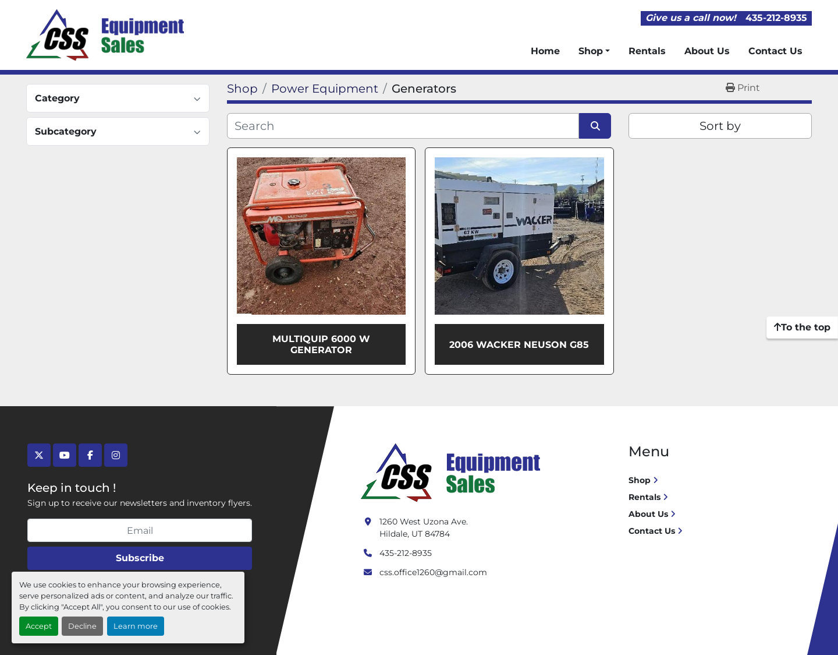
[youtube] (64, 455)
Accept (39, 626)
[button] (594, 51)
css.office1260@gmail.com (433, 572)
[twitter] (39, 455)
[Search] (403, 126)
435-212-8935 (776, 17)
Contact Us (775, 51)
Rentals (647, 51)
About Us (707, 51)
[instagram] (115, 455)
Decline (82, 626)
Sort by (720, 126)
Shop (590, 51)
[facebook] (90, 455)
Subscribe (140, 558)
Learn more (135, 626)
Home (545, 51)
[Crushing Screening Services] (453, 472)
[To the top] (802, 327)
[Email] (139, 530)
